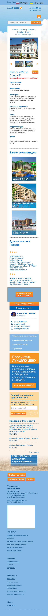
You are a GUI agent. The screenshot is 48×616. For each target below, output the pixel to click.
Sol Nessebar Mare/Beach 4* (20, 266)
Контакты (11, 605)
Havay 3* (13, 280)
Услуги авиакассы (13, 561)
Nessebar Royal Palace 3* (19, 282)
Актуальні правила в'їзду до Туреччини (24, 438)
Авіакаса (11, 558)
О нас (9, 602)
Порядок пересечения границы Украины (20, 541)
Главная (15, 30)
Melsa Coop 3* (27, 280)
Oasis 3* (33, 282)
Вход (9, 2)
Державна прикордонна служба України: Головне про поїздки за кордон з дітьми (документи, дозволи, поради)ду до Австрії (23, 428)
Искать (36, 22)
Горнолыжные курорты (23, 340)
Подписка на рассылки (14, 585)
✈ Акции (10, 565)
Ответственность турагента (16, 591)
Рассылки (10, 538)
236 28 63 (35, 8)
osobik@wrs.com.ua (21, 329)
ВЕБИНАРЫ (11, 579)
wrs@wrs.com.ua (19, 497)
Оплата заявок (12, 588)
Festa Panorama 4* (17, 258)
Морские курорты (21, 344)
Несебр (20, 32)
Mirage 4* (13, 264)
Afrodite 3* (13, 278)
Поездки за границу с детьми (16, 544)
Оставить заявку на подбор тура (17, 535)
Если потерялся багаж (14, 550)
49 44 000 (20, 322)
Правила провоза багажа (15, 547)
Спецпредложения (24, 308)
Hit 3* (19, 280)
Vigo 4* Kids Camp (16, 268)
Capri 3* (21, 278)
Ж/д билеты (11, 568)
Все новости (34, 452)
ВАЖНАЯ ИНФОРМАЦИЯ (15, 594)
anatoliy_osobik (19, 324)
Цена (35, 72)
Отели (27, 32)
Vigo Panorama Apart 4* (18, 270)
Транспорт (18, 349)
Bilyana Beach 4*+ (16, 256)
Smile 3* (27, 284)
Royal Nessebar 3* (16, 284)
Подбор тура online (24, 304)
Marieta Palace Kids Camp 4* (20, 262)
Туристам (11, 532)
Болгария (31, 30)
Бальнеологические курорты (25, 336)
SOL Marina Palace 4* (25, 264)
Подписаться (18, 413)
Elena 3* (28, 278)
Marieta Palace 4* (16, 260)
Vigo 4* (34, 266)
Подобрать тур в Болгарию (24, 294)
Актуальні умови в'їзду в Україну (22, 445)
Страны (23, 30)
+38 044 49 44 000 (17, 495)
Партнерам (12, 576)
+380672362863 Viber (22, 326)
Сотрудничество (12, 582)
